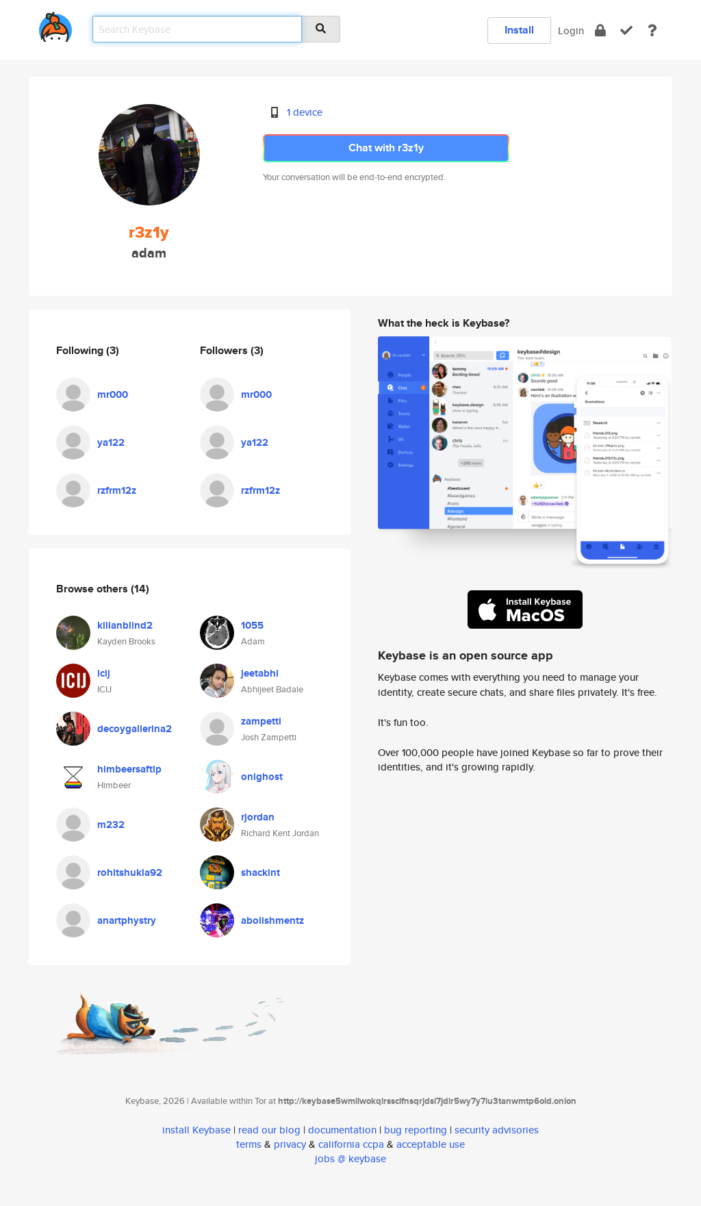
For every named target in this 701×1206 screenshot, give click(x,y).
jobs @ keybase (350, 1158)
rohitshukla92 (129, 872)
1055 (252, 625)
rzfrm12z (116, 490)
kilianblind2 (125, 625)
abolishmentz (272, 920)
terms (249, 1144)
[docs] (652, 30)
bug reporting (415, 1129)
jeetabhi (260, 673)
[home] (55, 24)
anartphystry (126, 920)
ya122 (111, 442)
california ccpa (351, 1144)
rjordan (258, 817)
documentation (342, 1129)
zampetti (261, 721)
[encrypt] (600, 30)
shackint (260, 872)
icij (103, 673)
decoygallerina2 (134, 728)
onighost (262, 776)
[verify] (626, 30)
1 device (304, 112)
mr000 (112, 394)
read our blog (269, 1129)
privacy (290, 1144)
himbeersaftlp (129, 769)
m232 (111, 824)
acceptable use (430, 1144)
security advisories (497, 1129)
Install (519, 30)
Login (571, 30)
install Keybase (196, 1129)
